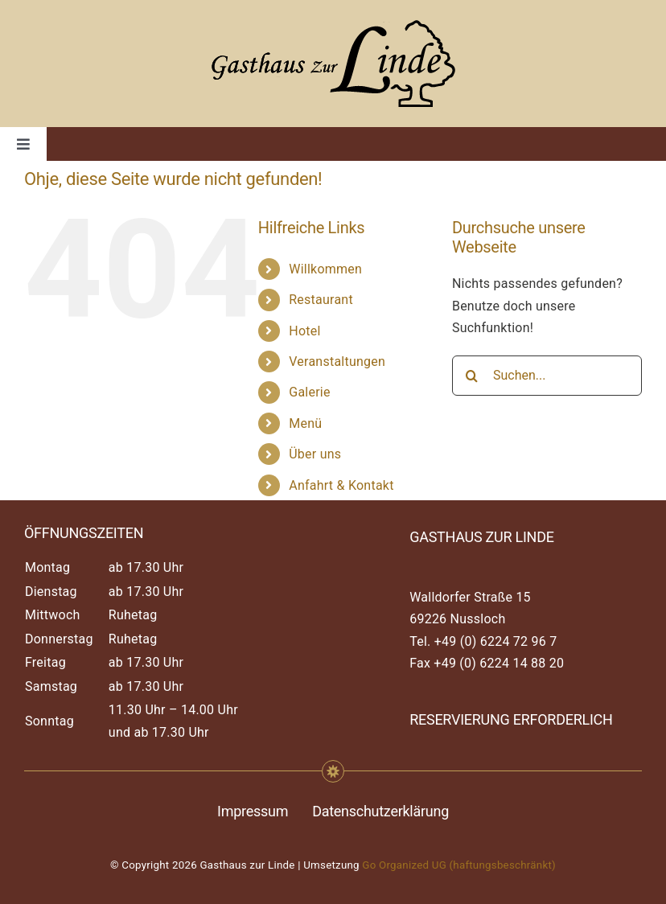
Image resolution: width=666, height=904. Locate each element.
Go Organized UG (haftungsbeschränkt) (459, 865)
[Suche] (472, 375)
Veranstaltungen (337, 361)
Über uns (315, 454)
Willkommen (325, 269)
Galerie (309, 392)
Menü (305, 423)
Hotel (304, 331)
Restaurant (321, 299)
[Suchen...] (547, 375)
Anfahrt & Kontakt (341, 485)
